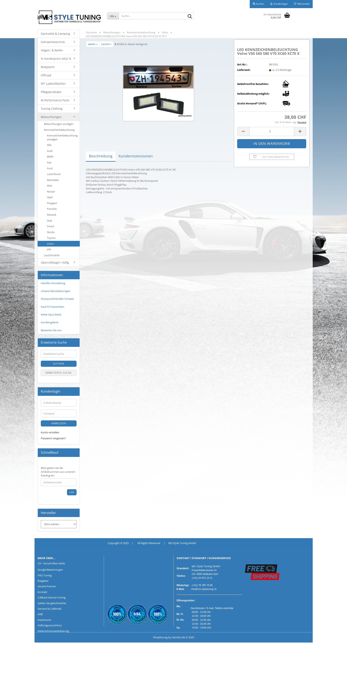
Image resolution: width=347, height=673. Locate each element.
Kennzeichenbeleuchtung (59, 130)
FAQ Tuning (45, 575)
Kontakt (42, 592)
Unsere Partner (47, 586)
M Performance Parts (55, 100)
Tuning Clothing (52, 108)
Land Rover (54, 174)
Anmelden (58, 423)
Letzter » (106, 44)
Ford (50, 168)
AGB (40, 614)
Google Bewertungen (50, 569)
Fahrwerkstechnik (53, 42)
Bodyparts (48, 67)
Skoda (50, 232)
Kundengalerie (49, 322)
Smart (50, 226)
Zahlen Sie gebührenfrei (52, 603)
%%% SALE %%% (51, 314)
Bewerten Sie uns (51, 330)
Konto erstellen (50, 432)
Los (71, 492)
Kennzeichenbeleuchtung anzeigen (62, 137)
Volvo (50, 244)
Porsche (52, 209)
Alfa (49, 145)
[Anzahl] (271, 131)
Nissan (51, 191)
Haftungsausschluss (50, 625)
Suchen (58, 363)
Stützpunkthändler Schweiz (57, 299)
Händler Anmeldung (53, 283)
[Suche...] (113, 15)
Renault (51, 214)
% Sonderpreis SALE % (56, 59)
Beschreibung (100, 156)
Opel (50, 197)
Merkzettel (302, 3)
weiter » (92, 44)
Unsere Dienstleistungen (55, 291)
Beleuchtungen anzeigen (59, 124)
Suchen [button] (258, 3)
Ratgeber (43, 581)
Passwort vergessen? (53, 438)
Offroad (46, 75)
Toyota (51, 238)
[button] (243, 131)
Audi (49, 151)
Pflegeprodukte (51, 92)
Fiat (49, 162)
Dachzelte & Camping (55, 34)
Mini (49, 185)
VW (49, 249)
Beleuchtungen (51, 117)
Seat (49, 220)
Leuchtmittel (51, 255)
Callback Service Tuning (52, 597)
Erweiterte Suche (58, 372)
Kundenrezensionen (136, 156)
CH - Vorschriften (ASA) (51, 563)
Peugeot (52, 203)
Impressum (44, 620)
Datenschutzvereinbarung (53, 631)
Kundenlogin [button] (279, 3)
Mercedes (53, 180)
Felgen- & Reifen (52, 50)
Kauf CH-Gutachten (52, 306)
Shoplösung (160, 637)
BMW (50, 156)
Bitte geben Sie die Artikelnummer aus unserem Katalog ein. (58, 471)
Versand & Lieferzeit (50, 608)
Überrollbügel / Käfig (55, 262)
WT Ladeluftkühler (53, 83)
